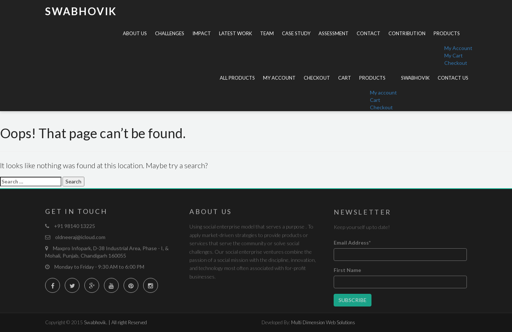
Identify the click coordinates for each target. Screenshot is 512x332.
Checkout (455, 63)
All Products (237, 78)
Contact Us (453, 78)
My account (279, 78)
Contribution (406, 33)
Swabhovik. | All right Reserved (115, 322)
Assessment (333, 33)
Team (267, 33)
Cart (344, 78)
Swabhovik (81, 11)
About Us (135, 33)
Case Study (296, 33)
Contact (368, 33)
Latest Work (235, 33)
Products (447, 33)
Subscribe (352, 301)
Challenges (169, 33)
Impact (201, 33)
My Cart (453, 55)
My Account (458, 48)
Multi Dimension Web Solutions (323, 322)
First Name (347, 271)
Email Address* (352, 243)
